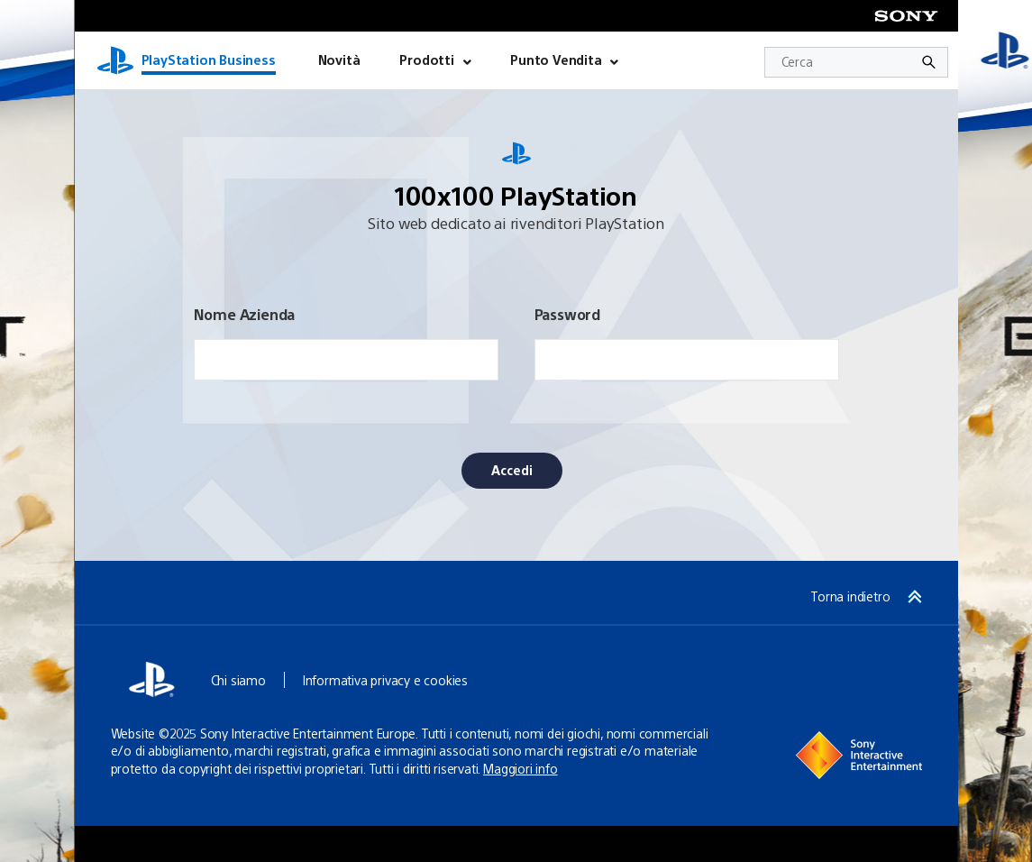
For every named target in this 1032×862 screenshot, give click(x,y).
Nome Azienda (245, 314)
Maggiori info (520, 768)
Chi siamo (238, 680)
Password (567, 314)
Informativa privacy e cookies (385, 680)
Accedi (512, 470)
